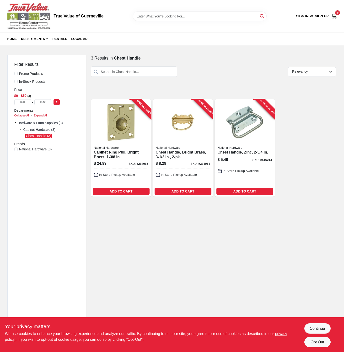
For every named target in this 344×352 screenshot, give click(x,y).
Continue (317, 328)
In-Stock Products (32, 81)
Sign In (302, 16)
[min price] (22, 102)
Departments (33, 39)
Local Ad (79, 39)
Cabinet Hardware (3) (39, 130)
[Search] (262, 16)
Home (12, 39)
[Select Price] (57, 102)
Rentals (60, 39)
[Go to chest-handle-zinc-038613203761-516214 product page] (245, 148)
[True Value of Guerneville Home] (28, 16)
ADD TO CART (120, 191)
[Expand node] (15, 123)
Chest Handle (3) (38, 136)
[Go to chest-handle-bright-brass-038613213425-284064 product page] (183, 148)
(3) (35, 149)
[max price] (42, 102)
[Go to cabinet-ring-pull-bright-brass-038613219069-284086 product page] (121, 148)
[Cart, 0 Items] (334, 16)
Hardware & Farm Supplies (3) (40, 123)
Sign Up (322, 16)
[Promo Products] (16, 73)
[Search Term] (200, 16)
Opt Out (317, 342)
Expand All (41, 115)
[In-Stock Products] (16, 81)
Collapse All (22, 115)
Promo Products (31, 73)
